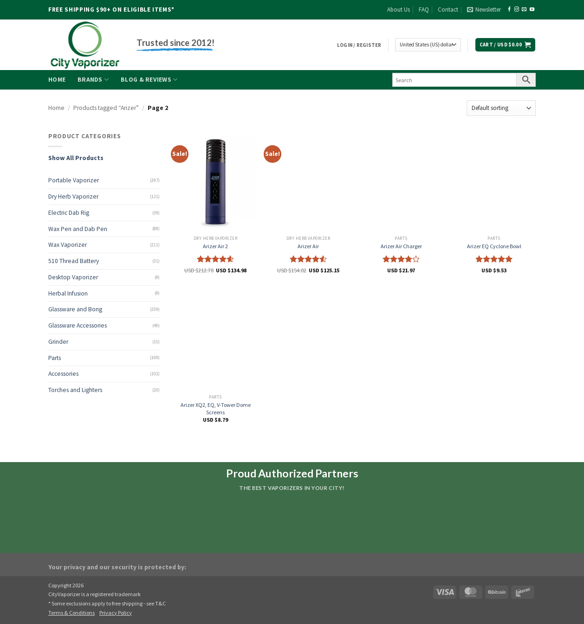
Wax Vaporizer (67, 245)
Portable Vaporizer (73, 180)
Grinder (58, 342)
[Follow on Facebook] (509, 9)
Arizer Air (308, 246)
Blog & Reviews (149, 79)
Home (56, 80)
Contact (448, 9)
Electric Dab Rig (68, 213)
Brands (93, 79)
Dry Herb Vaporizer (73, 196)
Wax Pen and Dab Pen (77, 229)
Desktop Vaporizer (73, 277)
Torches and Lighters (75, 390)
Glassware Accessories (77, 325)
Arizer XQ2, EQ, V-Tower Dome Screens (216, 408)
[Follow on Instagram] (516, 9)
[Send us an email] (524, 9)
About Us (398, 9)
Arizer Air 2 (215, 246)
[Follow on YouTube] (532, 9)
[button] (484, 10)
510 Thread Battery (73, 261)
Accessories (63, 374)
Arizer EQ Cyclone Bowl (494, 246)
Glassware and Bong (75, 309)
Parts (54, 358)
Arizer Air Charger (401, 246)
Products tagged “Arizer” (106, 108)
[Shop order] (501, 108)
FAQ (424, 9)
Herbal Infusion (68, 293)
